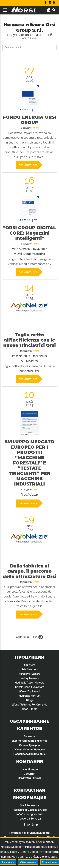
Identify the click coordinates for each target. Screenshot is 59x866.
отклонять (7, 862)
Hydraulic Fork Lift (29, 695)
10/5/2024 (31, 494)
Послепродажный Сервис (29, 753)
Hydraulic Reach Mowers (29, 682)
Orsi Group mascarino (31, 253)
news (36, 127)
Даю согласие (28, 862)
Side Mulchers (29, 669)
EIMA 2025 (31, 361)
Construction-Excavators (29, 687)
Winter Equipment (29, 691)
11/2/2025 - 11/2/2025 (31, 356)
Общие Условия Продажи (29, 749)
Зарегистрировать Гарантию (30, 740)
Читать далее (50, 862)
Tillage (29, 700)
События (29, 773)
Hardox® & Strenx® (29, 778)
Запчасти (29, 736)
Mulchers (29, 665)
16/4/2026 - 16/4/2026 (31, 249)
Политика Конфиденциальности (29, 832)
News (35, 350)
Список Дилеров (29, 745)
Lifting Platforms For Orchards (29, 704)
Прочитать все (29, 165)
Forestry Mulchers (29, 673)
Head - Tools (29, 709)
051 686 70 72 (32, 818)
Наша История (29, 769)
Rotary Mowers (30, 678)
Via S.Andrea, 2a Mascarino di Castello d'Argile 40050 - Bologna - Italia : (29, 812)
